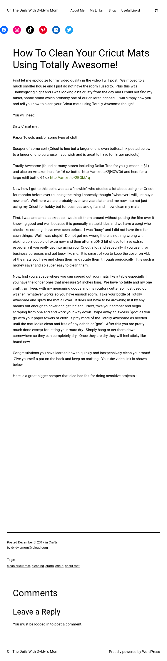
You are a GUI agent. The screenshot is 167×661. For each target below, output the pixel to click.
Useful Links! (130, 10)
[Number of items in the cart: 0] (156, 10)
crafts (49, 566)
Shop (112, 10)
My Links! (97, 10)
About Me (77, 10)
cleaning (38, 566)
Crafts (53, 542)
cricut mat (72, 566)
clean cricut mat (18, 566)
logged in (41, 624)
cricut (59, 566)
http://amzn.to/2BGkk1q (70, 177)
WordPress (151, 651)
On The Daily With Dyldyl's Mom (32, 10)
